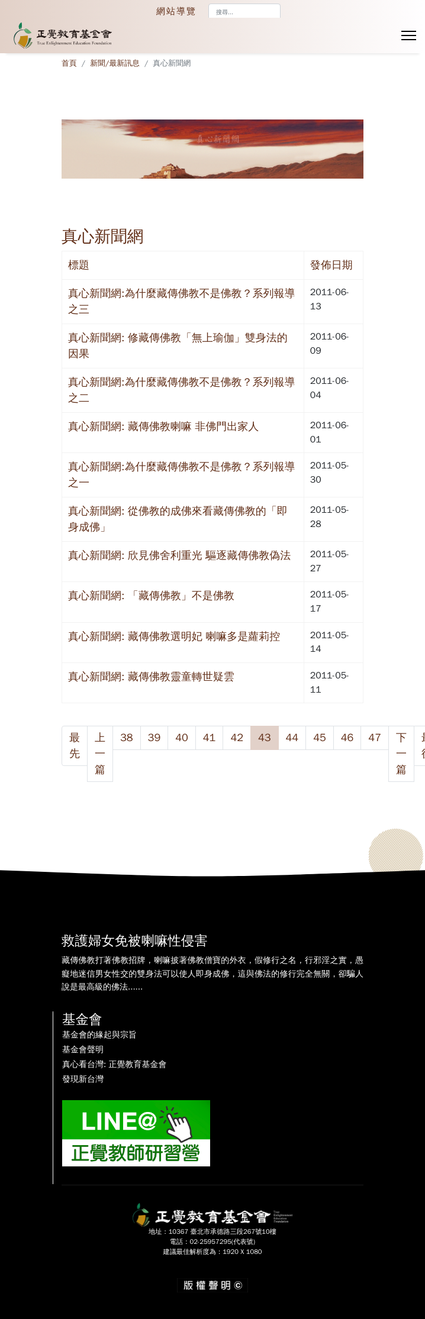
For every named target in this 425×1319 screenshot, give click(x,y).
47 (374, 737)
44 (292, 737)
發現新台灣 (83, 1079)
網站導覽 (176, 11)
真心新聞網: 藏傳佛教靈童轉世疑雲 (151, 676)
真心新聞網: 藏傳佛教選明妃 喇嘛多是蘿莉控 (174, 636)
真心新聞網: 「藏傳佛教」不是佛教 (151, 595)
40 (181, 737)
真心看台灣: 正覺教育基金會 (114, 1064)
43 (264, 737)
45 (319, 737)
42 (236, 737)
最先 (74, 745)
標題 (78, 264)
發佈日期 (331, 264)
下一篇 (401, 753)
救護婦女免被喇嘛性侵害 (135, 940)
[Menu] (408, 35)
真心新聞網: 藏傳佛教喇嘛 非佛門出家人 (163, 426)
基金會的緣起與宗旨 (99, 1035)
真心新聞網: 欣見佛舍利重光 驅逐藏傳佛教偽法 (179, 555)
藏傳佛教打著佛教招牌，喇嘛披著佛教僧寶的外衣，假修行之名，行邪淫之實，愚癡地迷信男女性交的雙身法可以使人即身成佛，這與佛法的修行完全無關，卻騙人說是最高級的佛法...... (212, 973)
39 (154, 737)
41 (209, 737)
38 (126, 737)
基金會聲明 (83, 1049)
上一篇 (100, 753)
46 (347, 737)
